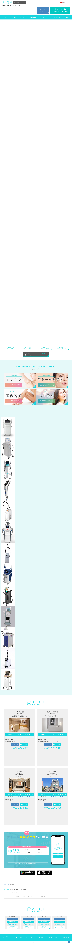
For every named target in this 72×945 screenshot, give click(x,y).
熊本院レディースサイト (44, 927)
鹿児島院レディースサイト (59, 927)
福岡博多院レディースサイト (12, 927)
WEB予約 (15, 744)
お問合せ (23, 744)
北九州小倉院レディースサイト (28, 927)
